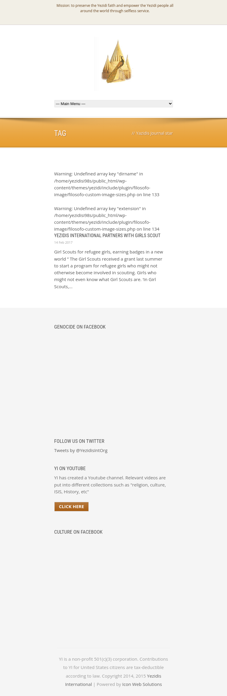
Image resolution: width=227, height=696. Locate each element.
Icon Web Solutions (142, 684)
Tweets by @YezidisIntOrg (81, 450)
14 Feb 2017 (63, 242)
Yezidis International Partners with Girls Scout (107, 235)
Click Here (71, 506)
